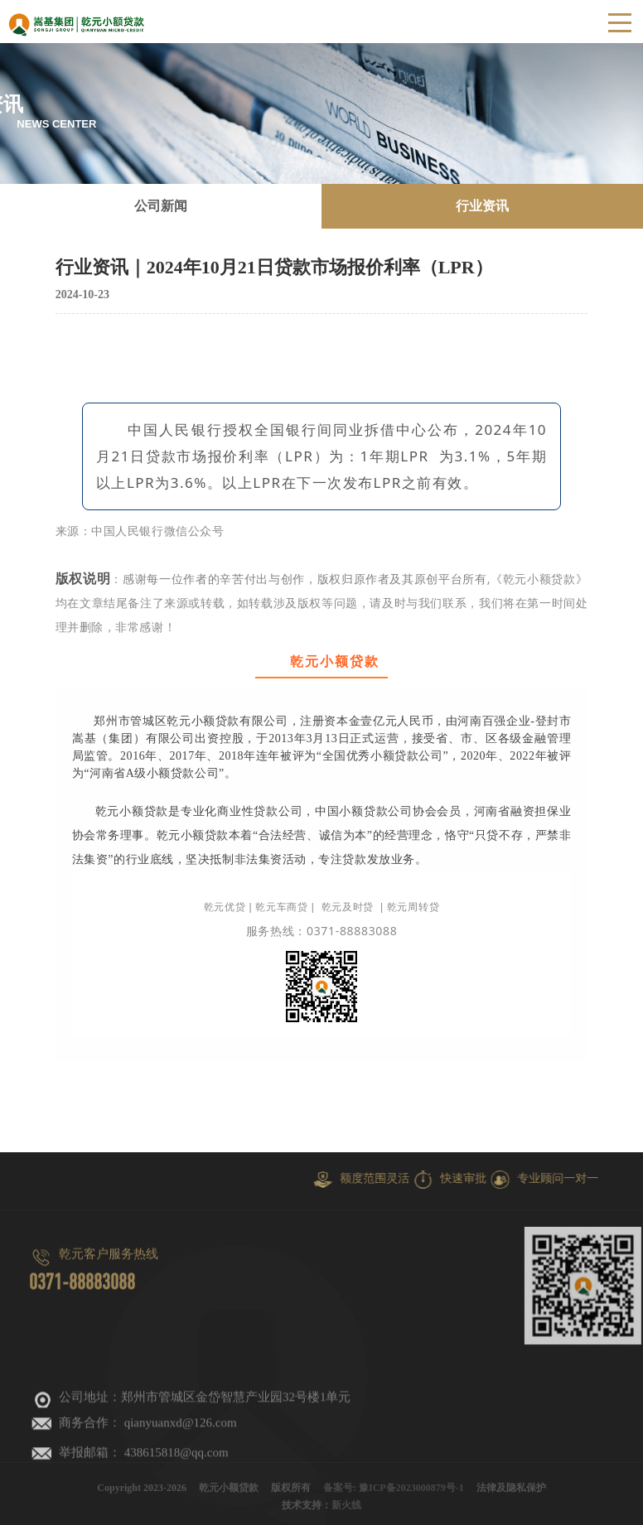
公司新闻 (160, 206)
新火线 (346, 1510)
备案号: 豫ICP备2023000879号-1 (393, 1492)
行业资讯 (482, 206)
